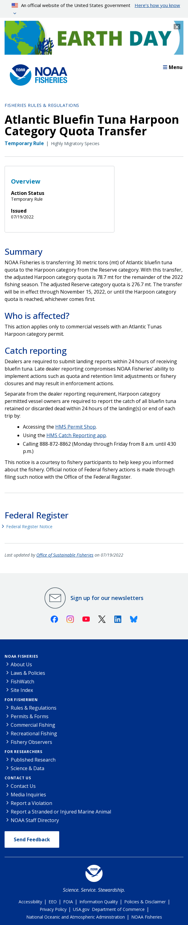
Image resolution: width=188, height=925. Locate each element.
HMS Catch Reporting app (76, 435)
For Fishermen (21, 699)
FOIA (68, 902)
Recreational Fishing (34, 733)
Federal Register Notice (29, 526)
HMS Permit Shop (75, 426)
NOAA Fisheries (21, 656)
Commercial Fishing (33, 725)
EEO (53, 902)
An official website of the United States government (96, 5)
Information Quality (98, 902)
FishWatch (22, 681)
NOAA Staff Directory (35, 820)
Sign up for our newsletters (106, 597)
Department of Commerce (118, 909)
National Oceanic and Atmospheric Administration (75, 917)
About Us (21, 664)
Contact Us (18, 778)
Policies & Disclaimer (145, 902)
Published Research (33, 759)
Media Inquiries (28, 794)
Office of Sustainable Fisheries (64, 555)
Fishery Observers (31, 742)
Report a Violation (31, 803)
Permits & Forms (30, 716)
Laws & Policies (28, 673)
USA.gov (81, 909)
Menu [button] (173, 67)
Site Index (22, 690)
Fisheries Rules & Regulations (42, 105)
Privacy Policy (53, 909)
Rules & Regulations (33, 707)
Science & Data (27, 768)
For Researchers (23, 751)
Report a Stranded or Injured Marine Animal (61, 811)
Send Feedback (32, 839)
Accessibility (30, 902)
